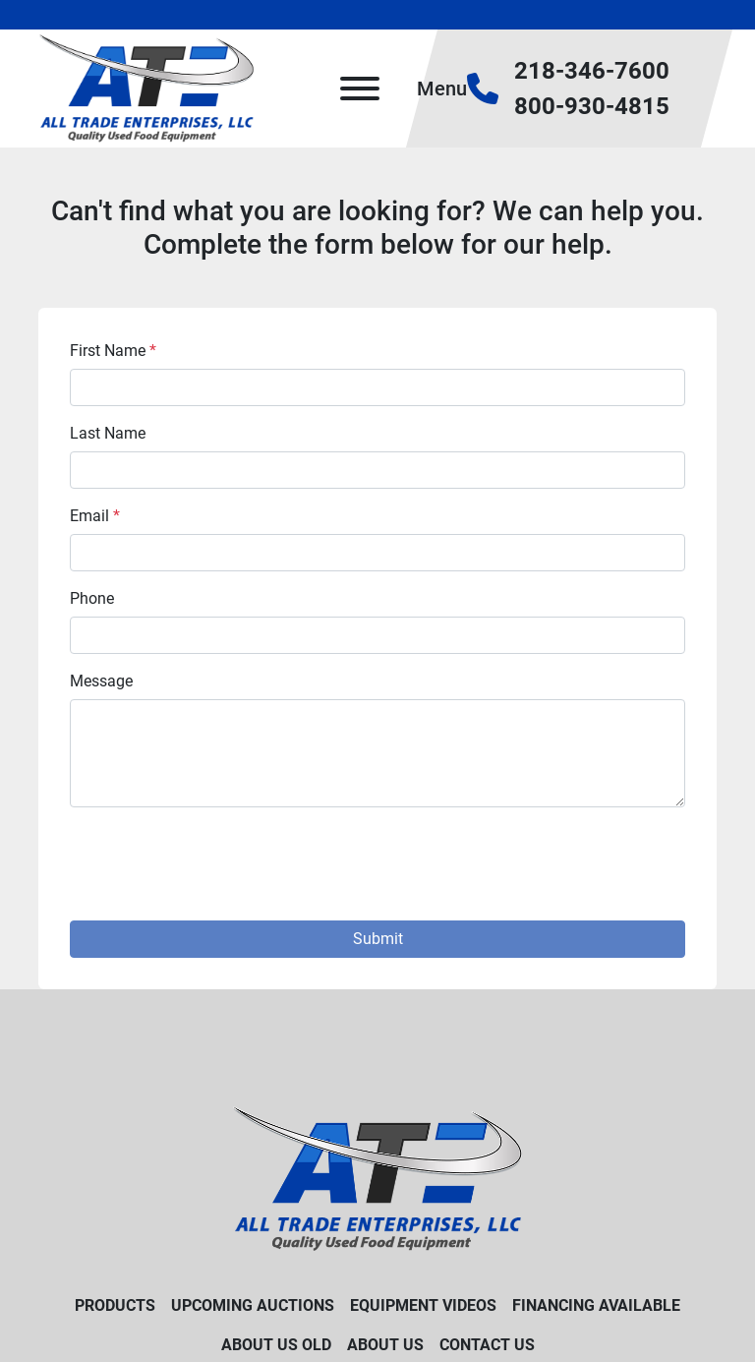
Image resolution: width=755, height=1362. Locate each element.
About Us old (276, 1344)
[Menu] (359, 88)
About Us (385, 1344)
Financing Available (596, 1305)
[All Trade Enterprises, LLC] (378, 1177)
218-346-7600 (591, 71)
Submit (378, 938)
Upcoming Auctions (252, 1305)
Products (115, 1305)
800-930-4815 (591, 106)
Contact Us (487, 1344)
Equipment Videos (423, 1305)
